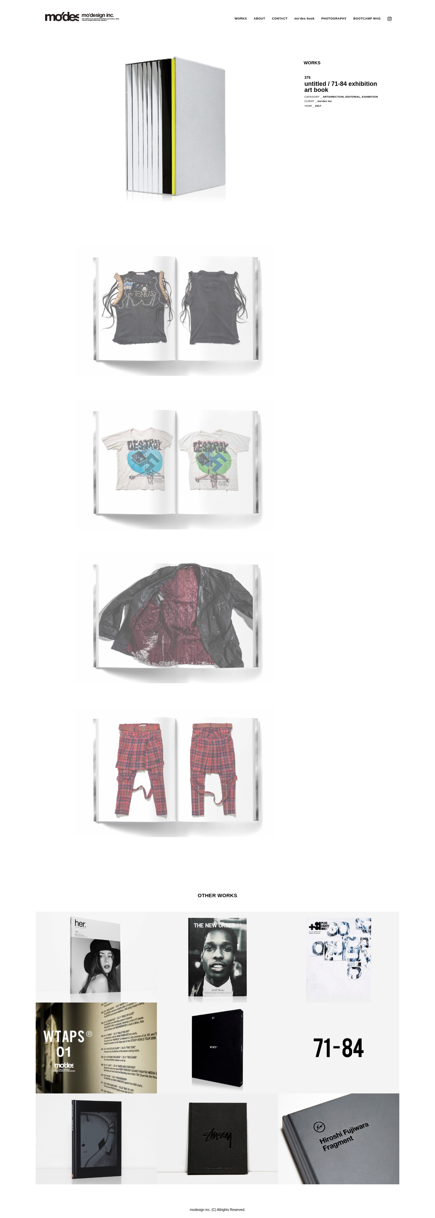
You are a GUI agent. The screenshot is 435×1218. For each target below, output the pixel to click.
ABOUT (259, 18)
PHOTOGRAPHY (333, 18)
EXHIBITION (370, 96)
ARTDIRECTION (333, 96)
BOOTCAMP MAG (367, 18)
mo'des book (304, 18)
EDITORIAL (352, 96)
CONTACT (280, 18)
